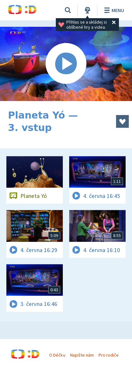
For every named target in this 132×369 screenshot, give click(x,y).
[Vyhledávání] (67, 10)
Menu (113, 10)
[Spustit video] (66, 64)
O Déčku (57, 355)
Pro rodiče (109, 355)
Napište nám (82, 355)
